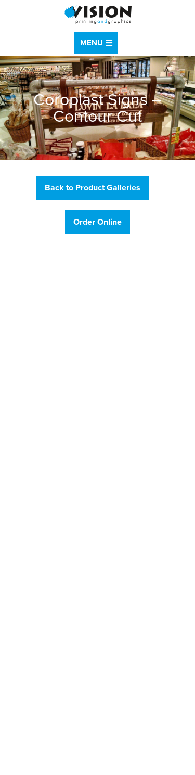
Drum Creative (123, 763)
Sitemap (18, 750)
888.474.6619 (47, 323)
